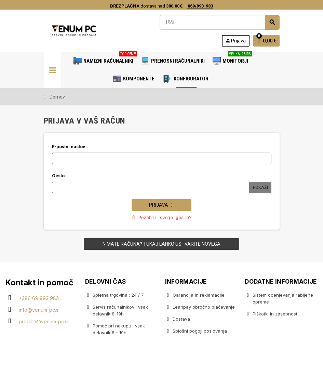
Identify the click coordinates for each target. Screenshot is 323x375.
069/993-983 (200, 6)
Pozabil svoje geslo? (161, 217)
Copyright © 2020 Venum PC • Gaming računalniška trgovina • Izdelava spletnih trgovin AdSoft (161, 362)
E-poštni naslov (68, 146)
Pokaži (260, 187)
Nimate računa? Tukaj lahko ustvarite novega (161, 244)
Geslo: (59, 175)
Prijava (161, 205)
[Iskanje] (219, 22)
